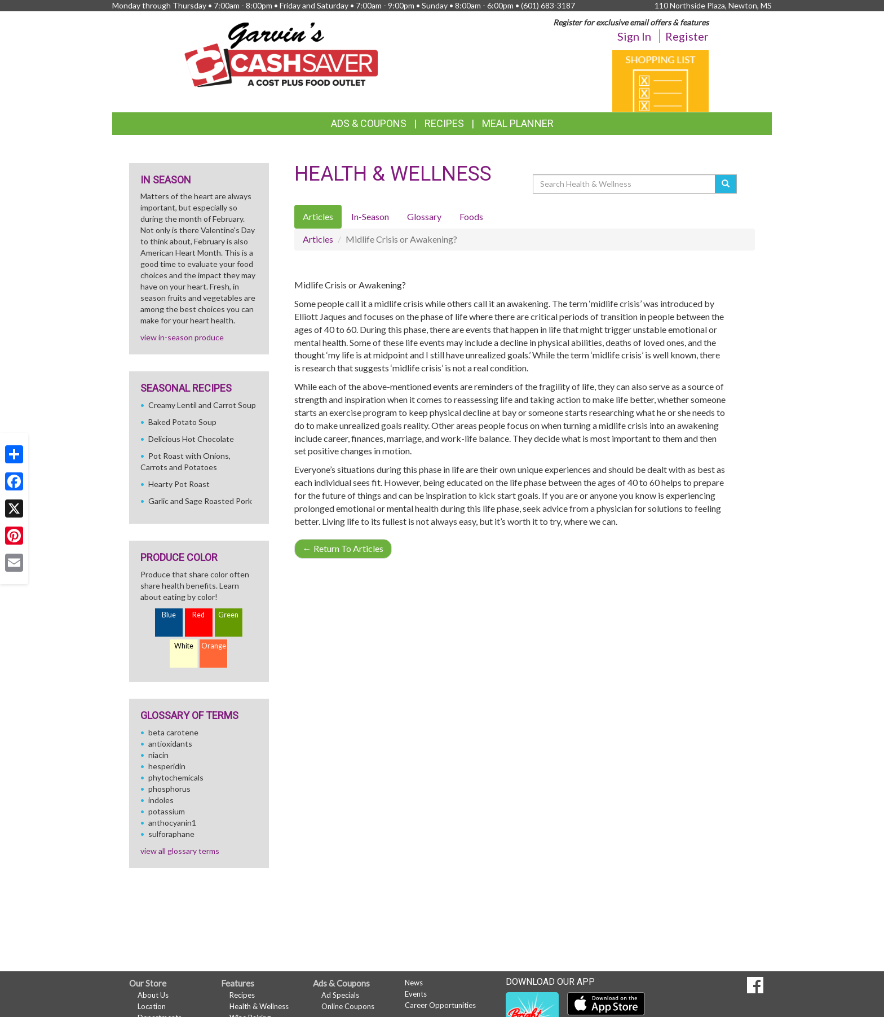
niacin (158, 755)
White (183, 646)
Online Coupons (347, 1006)
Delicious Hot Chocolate (191, 439)
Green (228, 615)
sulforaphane (171, 834)
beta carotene (173, 732)
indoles (161, 800)
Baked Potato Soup (182, 422)
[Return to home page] (281, 54)
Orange (213, 646)
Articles (318, 239)
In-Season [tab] (370, 216)
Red (198, 615)
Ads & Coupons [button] (368, 123)
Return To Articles (343, 548)
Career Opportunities (440, 1005)
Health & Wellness (259, 1006)
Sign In (634, 36)
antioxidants (170, 743)
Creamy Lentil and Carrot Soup (202, 405)
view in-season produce (182, 337)
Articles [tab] (318, 216)
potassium (166, 811)
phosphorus (169, 789)
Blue (169, 615)
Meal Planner (518, 123)
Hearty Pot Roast (179, 484)
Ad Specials (340, 995)
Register (687, 36)
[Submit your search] (726, 184)
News (414, 982)
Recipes (444, 123)
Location (152, 1006)
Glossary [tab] (424, 216)
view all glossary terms (179, 851)
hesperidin (166, 766)
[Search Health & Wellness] (625, 184)
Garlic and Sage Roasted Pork (200, 501)
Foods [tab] (471, 216)
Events (416, 993)
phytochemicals (176, 777)
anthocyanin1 (172, 822)
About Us (153, 995)
